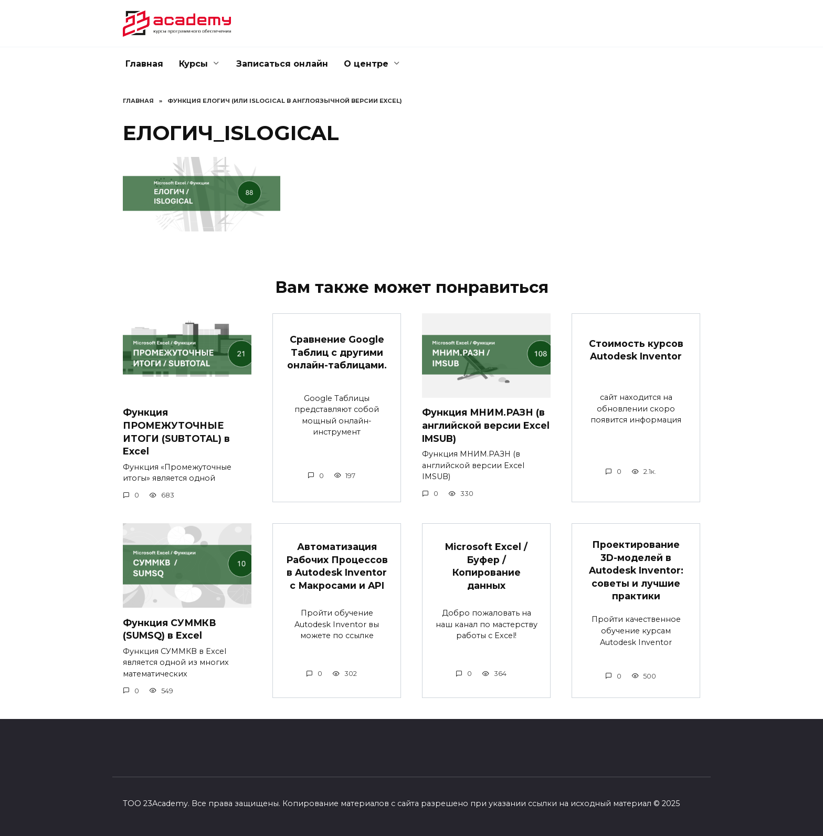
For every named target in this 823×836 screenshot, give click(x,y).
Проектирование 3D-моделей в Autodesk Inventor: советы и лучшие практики (636, 570)
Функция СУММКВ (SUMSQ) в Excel (170, 629)
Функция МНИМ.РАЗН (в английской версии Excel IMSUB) (486, 425)
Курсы (193, 64)
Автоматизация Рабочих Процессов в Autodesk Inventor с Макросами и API (337, 566)
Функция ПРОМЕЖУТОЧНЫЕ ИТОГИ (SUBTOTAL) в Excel (176, 432)
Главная (144, 64)
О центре (366, 64)
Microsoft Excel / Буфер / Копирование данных (486, 566)
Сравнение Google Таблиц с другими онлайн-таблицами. (337, 352)
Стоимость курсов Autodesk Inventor (636, 349)
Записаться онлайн (282, 64)
